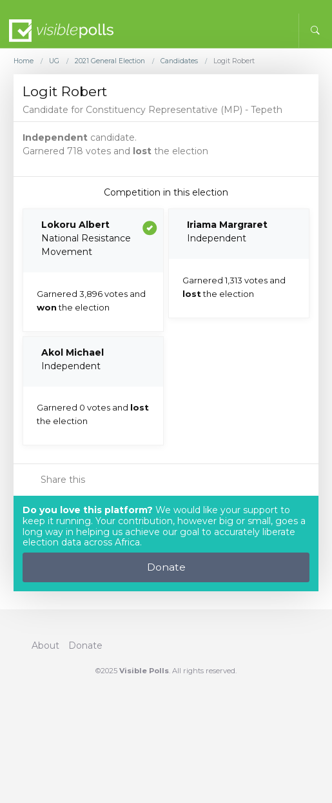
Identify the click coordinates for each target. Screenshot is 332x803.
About (45, 645)
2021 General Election (110, 61)
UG (54, 61)
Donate (166, 567)
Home (24, 61)
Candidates (179, 61)
